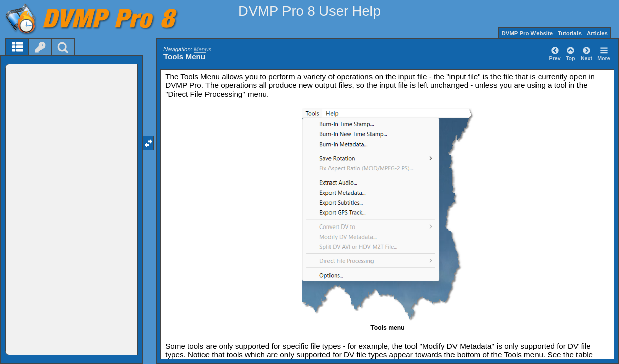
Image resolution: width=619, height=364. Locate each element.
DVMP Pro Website (527, 33)
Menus (202, 49)
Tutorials (570, 33)
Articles (597, 33)
